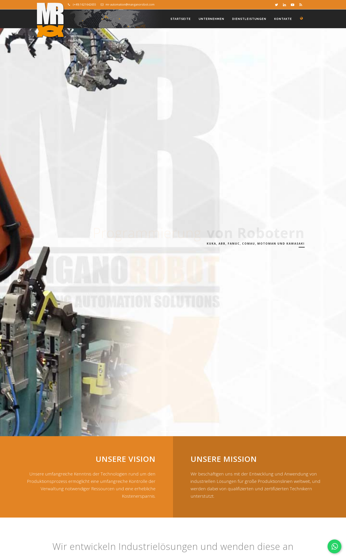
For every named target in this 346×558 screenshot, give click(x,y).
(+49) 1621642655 (82, 4)
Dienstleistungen (249, 19)
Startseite (180, 19)
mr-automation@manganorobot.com (128, 4)
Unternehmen (211, 19)
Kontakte (283, 19)
